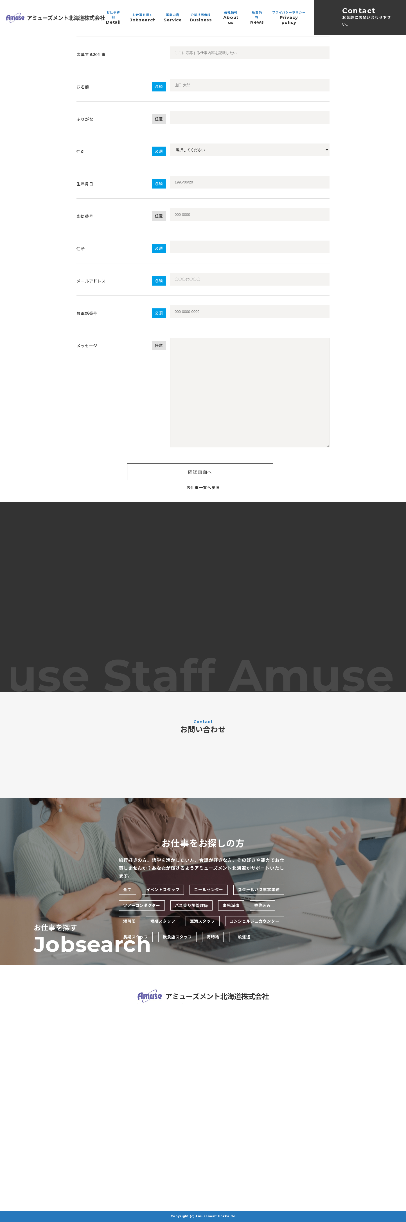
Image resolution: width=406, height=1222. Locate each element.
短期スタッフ (162, 921)
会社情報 (231, 17)
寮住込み (262, 905)
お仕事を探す (142, 18)
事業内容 (172, 18)
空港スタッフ (202, 921)
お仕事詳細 (113, 17)
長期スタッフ (135, 937)
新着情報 (256, 17)
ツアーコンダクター (141, 905)
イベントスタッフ (163, 889)
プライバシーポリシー (289, 17)
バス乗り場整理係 (191, 905)
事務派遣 (231, 905)
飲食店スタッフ (177, 937)
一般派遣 (242, 937)
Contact (369, 17)
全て (127, 889)
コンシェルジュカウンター (254, 921)
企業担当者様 (200, 18)
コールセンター (208, 889)
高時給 (213, 937)
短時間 (129, 921)
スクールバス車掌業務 (258, 889)
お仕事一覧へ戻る (203, 487)
